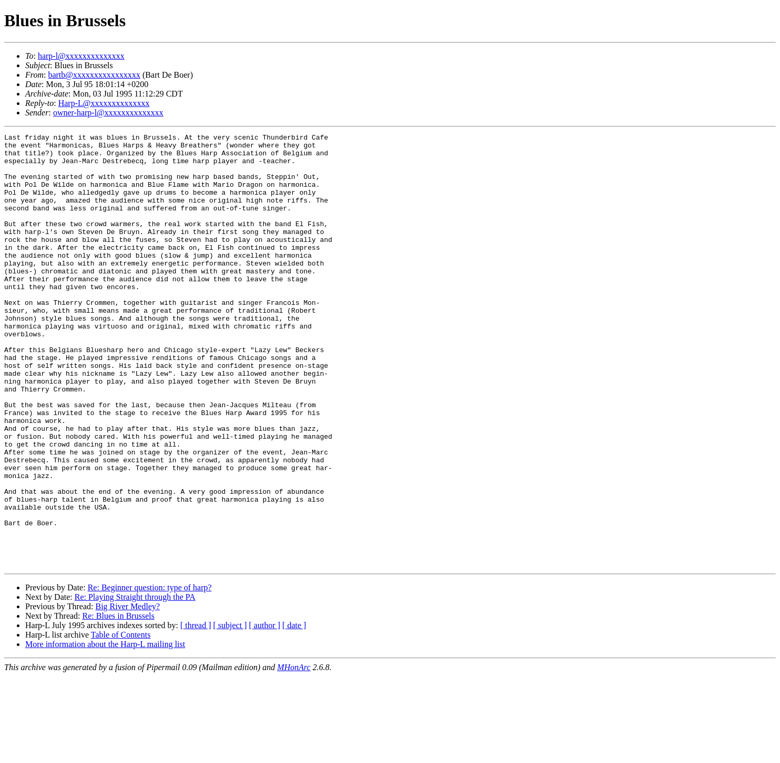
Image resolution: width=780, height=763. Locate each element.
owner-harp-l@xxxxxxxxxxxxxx (108, 112)
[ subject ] (230, 711)
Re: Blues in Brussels (119, 702)
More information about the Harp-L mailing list (105, 730)
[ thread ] (195, 711)
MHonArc (293, 753)
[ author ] (265, 711)
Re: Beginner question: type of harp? (150, 674)
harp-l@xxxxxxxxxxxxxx (81, 55)
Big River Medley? (127, 692)
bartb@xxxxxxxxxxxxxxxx (94, 74)
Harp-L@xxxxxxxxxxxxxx (104, 103)
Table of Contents (121, 721)
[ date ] (294, 711)
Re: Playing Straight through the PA (135, 683)
